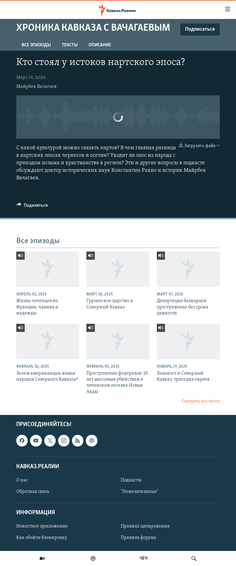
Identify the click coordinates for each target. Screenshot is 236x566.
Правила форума (138, 537)
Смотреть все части (201, 401)
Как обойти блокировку (41, 537)
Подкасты (131, 480)
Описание (99, 45)
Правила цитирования (145, 526)
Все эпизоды (36, 45)
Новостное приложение (42, 526)
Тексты (70, 45)
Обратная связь (32, 491)
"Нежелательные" (139, 491)
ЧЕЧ (144, 558)
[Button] (32, 206)
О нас (22, 480)
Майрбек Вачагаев (36, 86)
